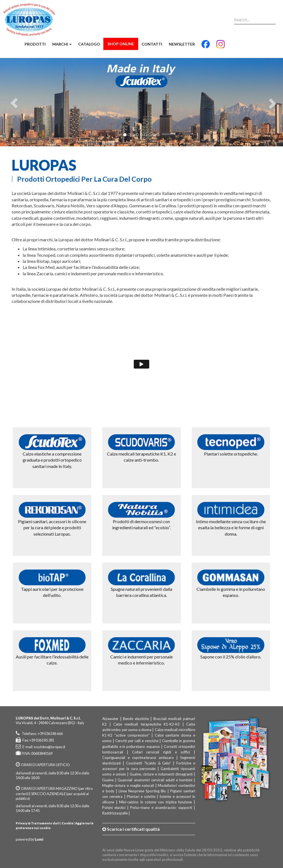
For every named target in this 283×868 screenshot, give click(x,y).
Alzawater (110, 718)
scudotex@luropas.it (49, 747)
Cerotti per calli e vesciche (136, 741)
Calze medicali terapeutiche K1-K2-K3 (147, 724)
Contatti (152, 44)
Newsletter (182, 44)
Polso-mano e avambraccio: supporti (161, 807)
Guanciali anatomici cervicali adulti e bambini (155, 780)
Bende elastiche (136, 718)
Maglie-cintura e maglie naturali (128, 785)
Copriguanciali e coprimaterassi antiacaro (138, 757)
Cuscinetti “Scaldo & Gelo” (148, 763)
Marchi (62, 44)
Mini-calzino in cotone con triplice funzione (155, 802)
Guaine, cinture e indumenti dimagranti (161, 774)
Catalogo (89, 44)
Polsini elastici (113, 807)
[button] (12, 102)
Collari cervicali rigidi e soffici (161, 752)
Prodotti (35, 44)
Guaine (108, 780)
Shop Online (121, 43)
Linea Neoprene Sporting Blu (142, 791)
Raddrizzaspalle (115, 813)
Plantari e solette (141, 796)
